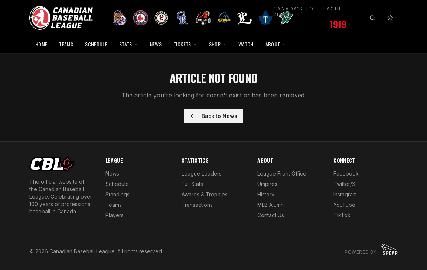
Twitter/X (344, 184)
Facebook (346, 173)
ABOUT (275, 44)
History (265, 194)
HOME (41, 44)
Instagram (345, 194)
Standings (117, 194)
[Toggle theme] (390, 17)
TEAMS (66, 44)
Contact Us (270, 215)
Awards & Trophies (205, 194)
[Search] (372, 17)
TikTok (342, 215)
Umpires (267, 184)
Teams (113, 205)
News (112, 173)
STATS (128, 44)
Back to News (213, 116)
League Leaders (202, 173)
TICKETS (185, 44)
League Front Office (281, 173)
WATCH (246, 44)
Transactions (197, 205)
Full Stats (192, 184)
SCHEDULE (96, 44)
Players (114, 215)
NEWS (156, 44)
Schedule (117, 184)
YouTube (344, 205)
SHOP (217, 44)
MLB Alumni (271, 205)
